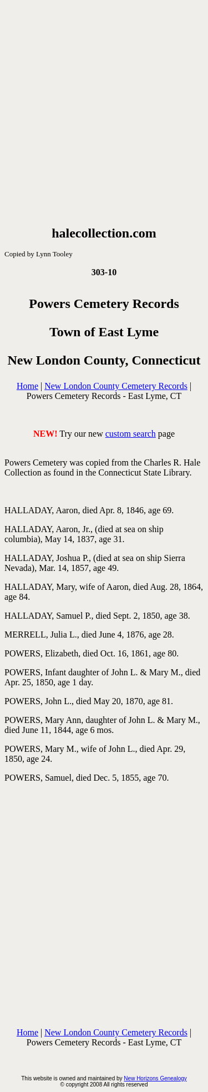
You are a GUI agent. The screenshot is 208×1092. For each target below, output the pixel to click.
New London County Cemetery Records (115, 386)
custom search (130, 433)
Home (27, 386)
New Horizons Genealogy (155, 1078)
